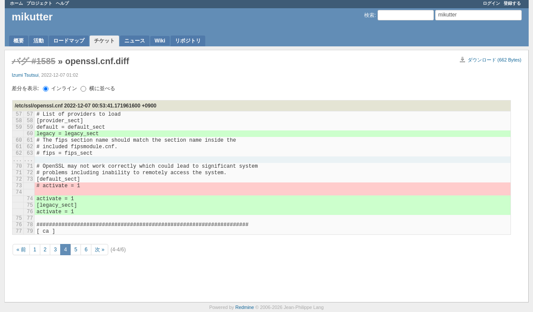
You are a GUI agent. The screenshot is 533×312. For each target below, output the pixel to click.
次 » (99, 250)
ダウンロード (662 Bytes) (494, 59)
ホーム (16, 3)
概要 (18, 41)
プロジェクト (39, 3)
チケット (104, 41)
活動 (38, 41)
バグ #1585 (33, 61)
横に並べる (98, 88)
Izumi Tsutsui (25, 75)
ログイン (491, 3)
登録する (512, 3)
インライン (60, 88)
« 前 (21, 250)
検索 (369, 15)
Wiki (160, 41)
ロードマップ (68, 41)
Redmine (244, 307)
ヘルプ (62, 3)
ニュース (134, 41)
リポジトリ (188, 41)
